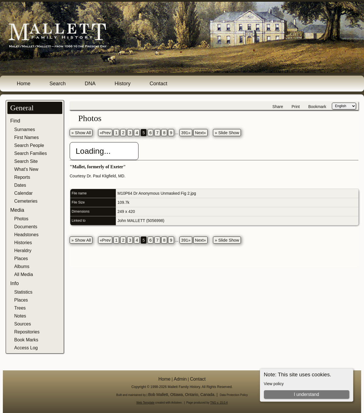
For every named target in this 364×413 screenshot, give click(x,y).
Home (23, 83)
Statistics (23, 292)
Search (57, 83)
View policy (274, 383)
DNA (90, 83)
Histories (23, 242)
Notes (20, 316)
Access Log (26, 347)
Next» (200, 132)
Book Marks (26, 339)
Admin (180, 379)
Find (15, 121)
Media (17, 210)
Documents (25, 226)
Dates (20, 185)
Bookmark (317, 106)
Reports (22, 177)
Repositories (27, 331)
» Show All (81, 132)
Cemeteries (26, 201)
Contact (158, 83)
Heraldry (22, 250)
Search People (29, 145)
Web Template (145, 402)
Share (277, 106)
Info (14, 283)
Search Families (30, 153)
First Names (26, 137)
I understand (306, 394)
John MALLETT (131, 220)
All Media (23, 274)
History (123, 83)
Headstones (26, 234)
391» (186, 132)
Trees (20, 308)
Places (21, 258)
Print (295, 106)
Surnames (24, 129)
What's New (26, 169)
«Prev (105, 132)
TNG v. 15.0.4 (219, 402)
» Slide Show (227, 132)
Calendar (23, 193)
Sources (22, 323)
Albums (21, 266)
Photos (21, 218)
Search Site (26, 161)
